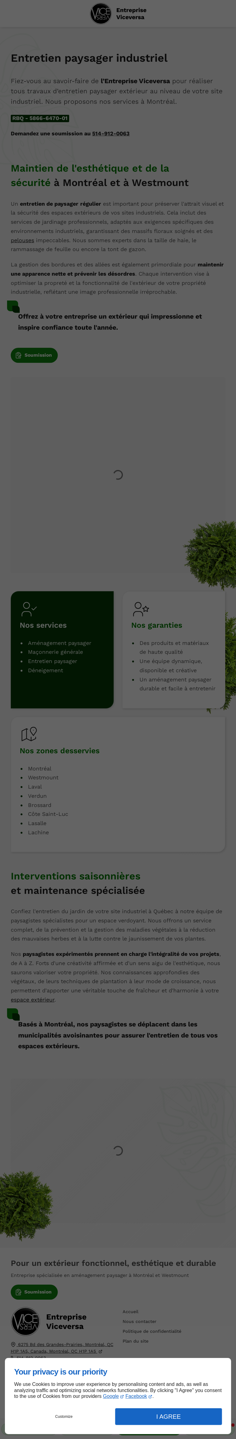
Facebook (136, 1396)
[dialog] (118, 1396)
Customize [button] (64, 1416)
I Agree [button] (168, 1416)
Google (111, 1396)
